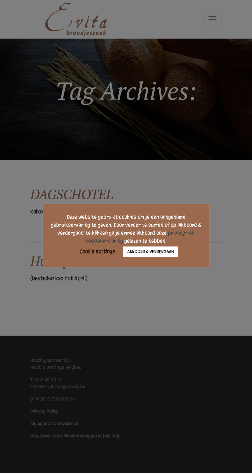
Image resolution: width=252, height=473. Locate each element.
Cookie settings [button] (97, 251)
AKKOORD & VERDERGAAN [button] (150, 251)
